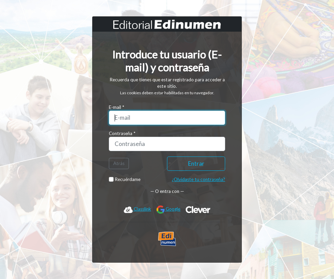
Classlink (137, 209)
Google (168, 210)
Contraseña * (122, 133)
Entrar (196, 163)
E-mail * (116, 107)
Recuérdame (124, 179)
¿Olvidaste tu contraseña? (198, 179)
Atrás (118, 163)
